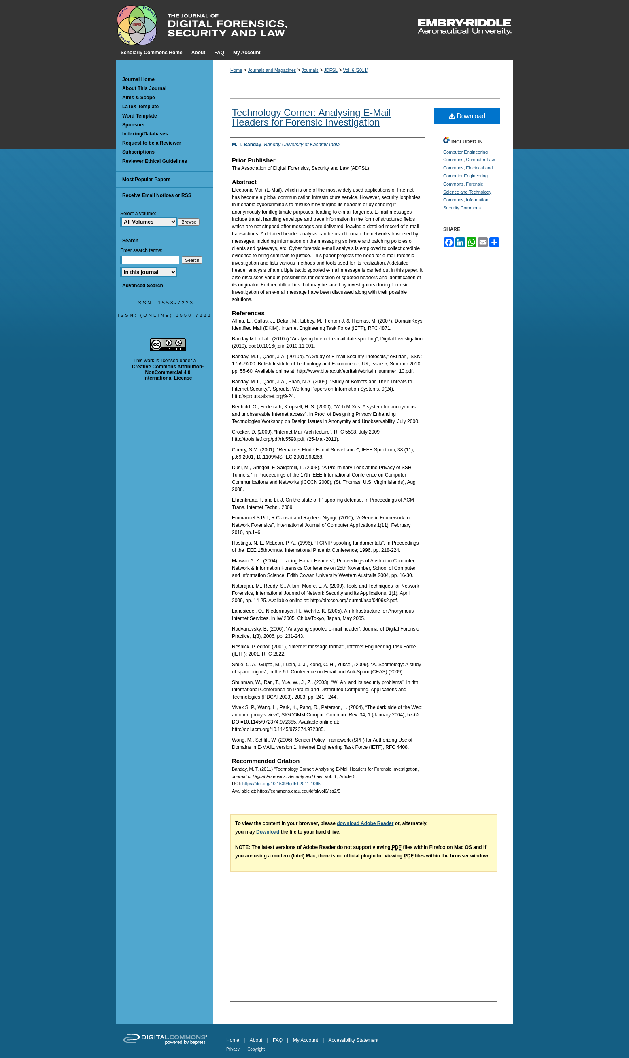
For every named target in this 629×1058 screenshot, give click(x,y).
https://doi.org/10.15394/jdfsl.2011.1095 (281, 783)
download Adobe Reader (365, 823)
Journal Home (138, 79)
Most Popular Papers (146, 179)
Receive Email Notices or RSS (156, 195)
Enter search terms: (141, 250)
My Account (305, 1040)
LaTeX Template (140, 106)
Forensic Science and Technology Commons (467, 192)
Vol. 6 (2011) (355, 70)
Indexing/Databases (145, 134)
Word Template (139, 116)
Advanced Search (142, 286)
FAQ (278, 1040)
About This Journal (144, 88)
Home (236, 70)
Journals (310, 70)
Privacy (233, 1049)
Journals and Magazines (272, 70)
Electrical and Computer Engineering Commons (468, 175)
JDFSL (331, 70)
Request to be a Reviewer (151, 143)
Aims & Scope (138, 97)
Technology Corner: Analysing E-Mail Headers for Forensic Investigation (311, 117)
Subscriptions (138, 152)
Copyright (256, 1049)
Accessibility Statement (353, 1040)
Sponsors (133, 125)
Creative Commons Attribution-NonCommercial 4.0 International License (168, 372)
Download (467, 116)
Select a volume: (138, 213)
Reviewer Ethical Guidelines (154, 161)
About (256, 1040)
